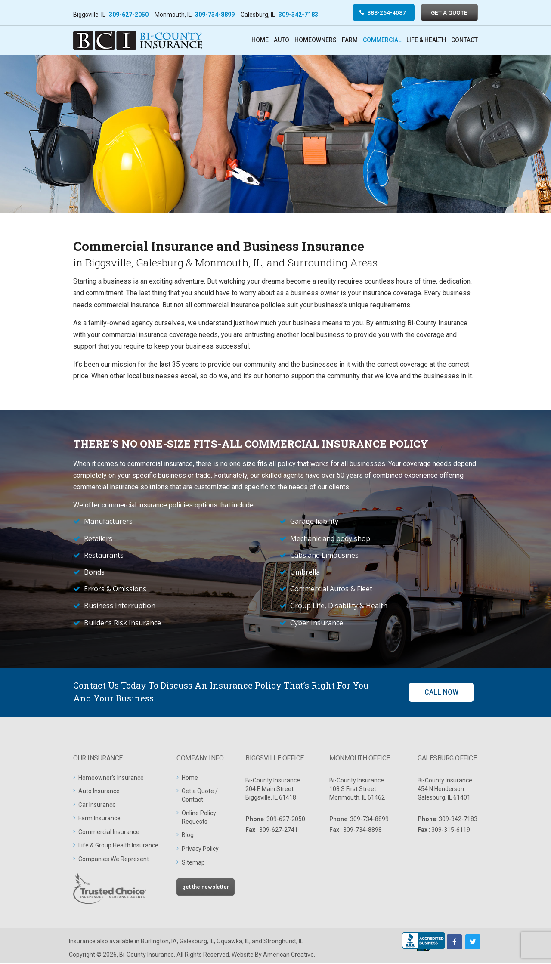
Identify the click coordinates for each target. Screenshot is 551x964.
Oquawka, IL (233, 942)
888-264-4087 (382, 12)
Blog (188, 835)
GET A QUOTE (448, 12)
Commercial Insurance (108, 832)
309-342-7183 (298, 14)
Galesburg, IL (197, 942)
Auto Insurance (99, 791)
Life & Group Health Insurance (118, 846)
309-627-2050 (129, 14)
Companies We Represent (113, 859)
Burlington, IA (159, 942)
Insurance (82, 942)
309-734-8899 (215, 14)
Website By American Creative (273, 955)
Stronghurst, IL (283, 942)
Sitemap (193, 862)
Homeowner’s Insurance (111, 778)
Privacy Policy (200, 849)
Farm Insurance (99, 819)
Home (190, 778)
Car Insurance (97, 805)
